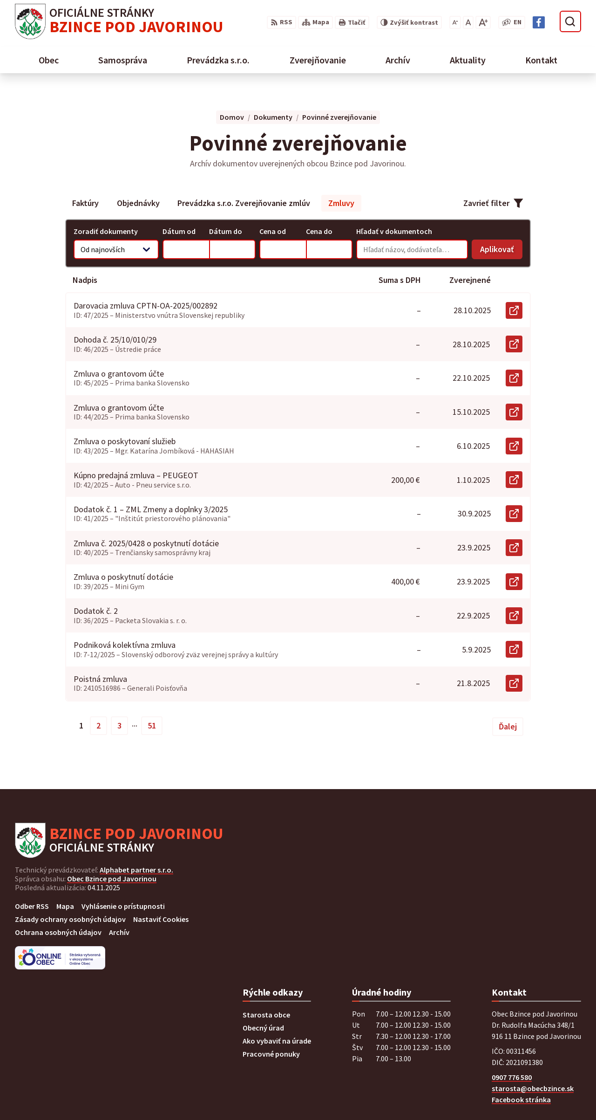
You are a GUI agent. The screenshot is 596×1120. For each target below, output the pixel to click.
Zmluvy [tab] (341, 203)
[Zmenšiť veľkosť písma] (455, 22)
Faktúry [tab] (85, 203)
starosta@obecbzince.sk (533, 1088)
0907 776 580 (512, 1077)
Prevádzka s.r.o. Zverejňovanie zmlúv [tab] (243, 203)
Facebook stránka (521, 1099)
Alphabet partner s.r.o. (136, 869)
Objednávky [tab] (138, 203)
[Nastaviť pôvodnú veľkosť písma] (468, 22)
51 (152, 725)
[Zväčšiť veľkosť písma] (483, 22)
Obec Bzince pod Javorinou (111, 878)
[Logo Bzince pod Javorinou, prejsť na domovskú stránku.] (119, 21)
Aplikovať (501, 251)
